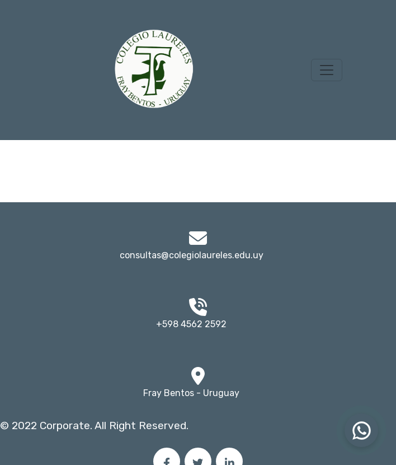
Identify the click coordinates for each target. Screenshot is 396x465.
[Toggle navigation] (326, 70)
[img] (198, 376)
